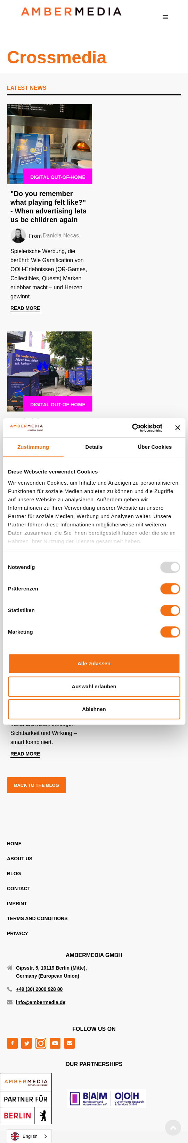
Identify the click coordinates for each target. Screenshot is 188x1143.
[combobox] (29, 1136)
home (14, 843)
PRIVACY (17, 933)
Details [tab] (94, 447)
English (24, 1136)
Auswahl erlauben (94, 686)
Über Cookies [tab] (155, 447)
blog (14, 873)
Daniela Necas (61, 235)
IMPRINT (17, 903)
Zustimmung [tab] (33, 447)
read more (25, 308)
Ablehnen (94, 709)
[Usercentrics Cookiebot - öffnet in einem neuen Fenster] (131, 427)
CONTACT (18, 888)
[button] (165, 17)
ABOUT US (19, 858)
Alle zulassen (94, 663)
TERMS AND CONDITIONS (37, 918)
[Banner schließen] (177, 427)
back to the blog (36, 785)
